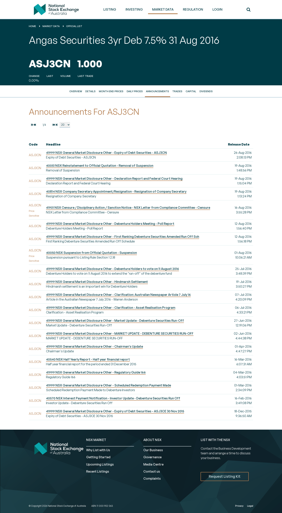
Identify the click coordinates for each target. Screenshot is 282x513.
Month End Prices (111, 91)
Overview (75, 91)
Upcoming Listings (100, 464)
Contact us (151, 471)
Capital (191, 91)
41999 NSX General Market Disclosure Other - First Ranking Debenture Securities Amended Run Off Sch (122, 237)
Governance (152, 457)
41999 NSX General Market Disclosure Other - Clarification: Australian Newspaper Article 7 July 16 (118, 295)
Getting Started (98, 457)
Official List (74, 26)
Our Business (153, 450)
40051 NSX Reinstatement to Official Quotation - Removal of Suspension (99, 166)
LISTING (109, 9)
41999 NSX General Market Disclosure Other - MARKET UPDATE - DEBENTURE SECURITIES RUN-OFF (119, 333)
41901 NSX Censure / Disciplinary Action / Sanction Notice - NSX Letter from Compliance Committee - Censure (128, 208)
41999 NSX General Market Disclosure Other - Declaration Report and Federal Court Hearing (114, 178)
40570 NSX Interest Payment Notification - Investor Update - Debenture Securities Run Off (113, 398)
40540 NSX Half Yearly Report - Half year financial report (88, 359)
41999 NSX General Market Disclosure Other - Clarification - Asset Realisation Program (110, 308)
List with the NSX (215, 440)
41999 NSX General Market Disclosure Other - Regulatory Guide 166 (96, 372)
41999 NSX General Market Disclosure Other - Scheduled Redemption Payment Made (108, 385)
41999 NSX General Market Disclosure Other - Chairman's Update (94, 346)
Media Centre (153, 464)
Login (217, 9)
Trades (177, 91)
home (32, 26)
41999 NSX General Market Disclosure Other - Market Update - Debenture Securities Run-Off (115, 321)
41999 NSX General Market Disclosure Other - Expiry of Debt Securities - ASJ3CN (106, 153)
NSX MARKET (96, 440)
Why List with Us (98, 450)
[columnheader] (36, 144)
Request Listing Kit (224, 476)
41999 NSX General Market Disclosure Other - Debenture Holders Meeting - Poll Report (110, 224)
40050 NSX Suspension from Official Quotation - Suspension (91, 253)
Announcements (157, 91)
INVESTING (134, 9)
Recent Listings (97, 471)
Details (90, 91)
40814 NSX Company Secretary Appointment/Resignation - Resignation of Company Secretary (116, 191)
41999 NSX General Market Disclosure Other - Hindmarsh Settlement (97, 282)
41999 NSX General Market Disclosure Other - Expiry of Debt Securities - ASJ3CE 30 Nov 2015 (115, 411)
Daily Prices (135, 91)
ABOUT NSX (152, 440)
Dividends (206, 91)
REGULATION (193, 9)
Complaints (152, 478)
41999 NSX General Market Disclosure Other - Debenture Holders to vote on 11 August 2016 (112, 269)
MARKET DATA (163, 9)
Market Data (51, 26)
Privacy (239, 505)
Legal (250, 505)
